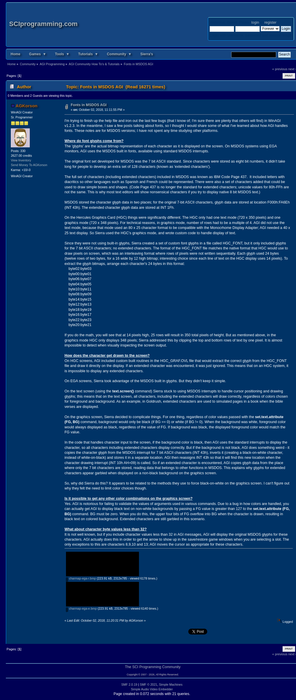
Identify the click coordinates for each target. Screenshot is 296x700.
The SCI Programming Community (153, 667)
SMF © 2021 (148, 684)
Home (15, 54)
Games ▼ (37, 54)
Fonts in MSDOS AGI (89, 105)
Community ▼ (119, 54)
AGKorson (26, 105)
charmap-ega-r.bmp (81, 578)
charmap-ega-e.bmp (81, 608)
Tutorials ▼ (88, 54)
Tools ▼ (62, 54)
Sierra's (146, 54)
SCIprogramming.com (43, 23)
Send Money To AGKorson (29, 165)
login (255, 22)
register (270, 22)
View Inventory (21, 160)
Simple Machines (170, 684)
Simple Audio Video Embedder (152, 689)
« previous (280, 69)
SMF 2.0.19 (129, 684)
